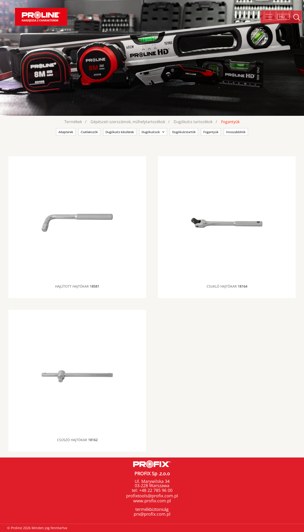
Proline (41, 17)
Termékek (73, 121)
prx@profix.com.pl (152, 514)
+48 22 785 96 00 (155, 490)
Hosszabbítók (236, 132)
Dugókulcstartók (184, 132)
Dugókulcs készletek (119, 132)
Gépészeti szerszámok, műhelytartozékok (127, 121)
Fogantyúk (230, 121)
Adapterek (65, 132)
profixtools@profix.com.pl (152, 496)
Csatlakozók (89, 132)
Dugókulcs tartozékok (193, 121)
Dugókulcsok (151, 132)
